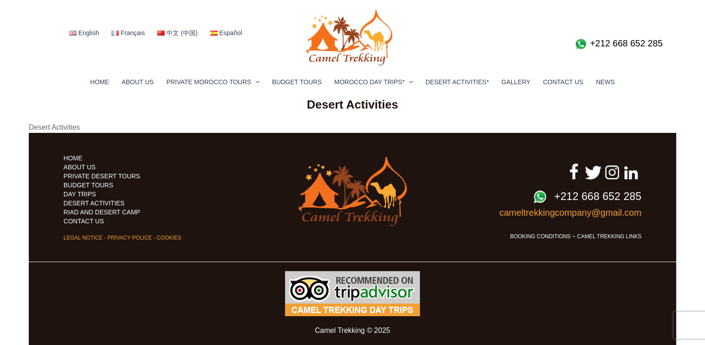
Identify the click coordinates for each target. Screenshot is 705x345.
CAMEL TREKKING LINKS (609, 236)
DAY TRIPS (79, 194)
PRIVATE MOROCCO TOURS (212, 82)
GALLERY (515, 82)
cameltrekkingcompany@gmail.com (571, 212)
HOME (99, 82)
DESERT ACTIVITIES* (457, 82)
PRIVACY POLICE (129, 238)
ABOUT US (138, 82)
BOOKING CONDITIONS (540, 236)
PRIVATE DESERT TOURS (101, 176)
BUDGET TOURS (296, 82)
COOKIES (169, 238)
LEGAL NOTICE (83, 238)
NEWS (605, 82)
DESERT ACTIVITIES (94, 203)
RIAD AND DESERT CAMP (101, 212)
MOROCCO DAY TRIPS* (374, 82)
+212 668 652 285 (618, 44)
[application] (255, 82)
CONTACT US (563, 82)
